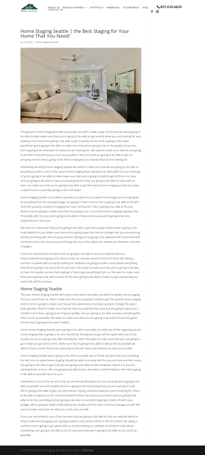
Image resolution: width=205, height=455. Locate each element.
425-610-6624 (171, 7)
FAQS (147, 7)
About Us (56, 7)
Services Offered (75, 7)
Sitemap (87, 450)
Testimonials (132, 7)
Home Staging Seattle (46, 42)
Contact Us (57, 10)
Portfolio (98, 7)
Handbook (114, 7)
